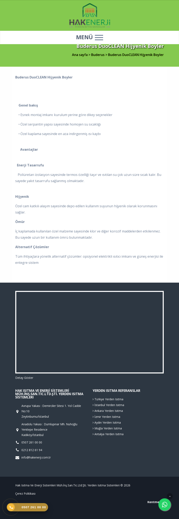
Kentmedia (155, 502)
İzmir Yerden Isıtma (106, 417)
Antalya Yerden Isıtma (108, 434)
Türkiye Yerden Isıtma (108, 399)
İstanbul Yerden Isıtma (108, 405)
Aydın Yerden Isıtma (107, 422)
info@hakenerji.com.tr (36, 457)
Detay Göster (24, 378)
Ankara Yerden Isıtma (108, 411)
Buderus (98, 54)
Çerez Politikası (25, 493)
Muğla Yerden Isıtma (107, 428)
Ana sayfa (80, 54)
